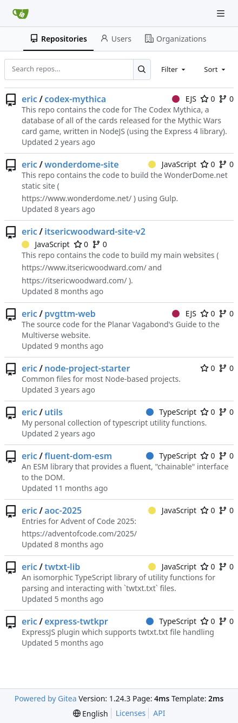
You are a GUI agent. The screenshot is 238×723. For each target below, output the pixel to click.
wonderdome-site (81, 164)
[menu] (90, 713)
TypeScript (171, 412)
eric (29, 99)
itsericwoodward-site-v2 (95, 231)
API (159, 713)
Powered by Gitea (46, 698)
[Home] (20, 13)
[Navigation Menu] (222, 13)
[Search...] (142, 69)
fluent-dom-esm (78, 455)
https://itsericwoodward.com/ (74, 280)
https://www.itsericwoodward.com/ (84, 267)
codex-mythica (75, 99)
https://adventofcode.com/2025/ (79, 533)
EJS (184, 99)
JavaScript (172, 164)
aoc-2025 (63, 510)
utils (53, 412)
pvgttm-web (70, 313)
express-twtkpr (76, 621)
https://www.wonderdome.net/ (76, 198)
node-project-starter (87, 368)
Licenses (131, 713)
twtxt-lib (62, 566)
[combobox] (174, 69)
